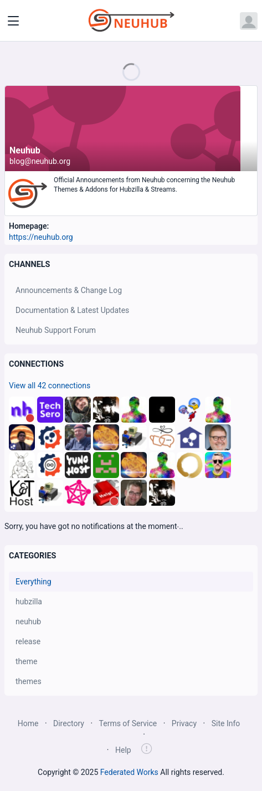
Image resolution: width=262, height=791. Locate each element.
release (28, 641)
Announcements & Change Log (69, 290)
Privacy (184, 723)
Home (28, 723)
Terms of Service (128, 723)
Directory (68, 723)
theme (26, 661)
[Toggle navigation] (13, 21)
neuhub (28, 621)
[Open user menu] (249, 21)
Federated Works (129, 772)
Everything (34, 581)
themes (29, 681)
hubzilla (29, 601)
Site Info (226, 723)
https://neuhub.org (41, 237)
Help (123, 750)
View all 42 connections (49, 385)
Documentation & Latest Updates (72, 310)
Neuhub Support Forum (56, 330)
